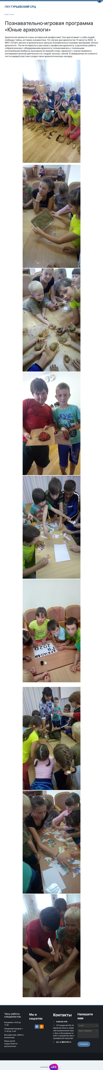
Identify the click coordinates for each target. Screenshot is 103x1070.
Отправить (84, 1044)
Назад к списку (9, 14)
